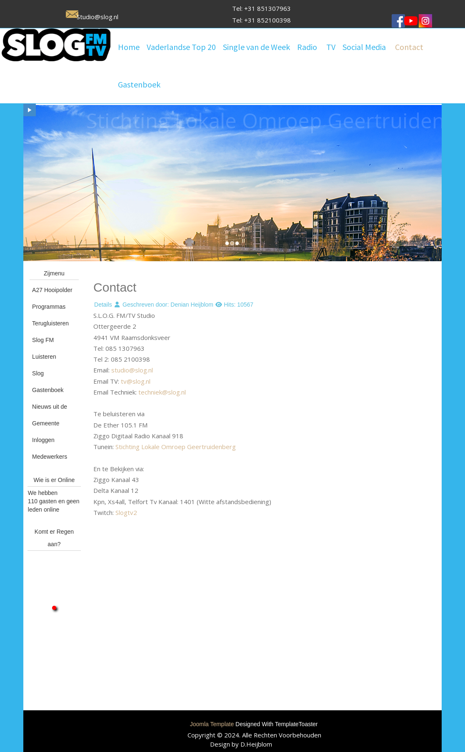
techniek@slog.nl (162, 392)
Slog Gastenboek (48, 381)
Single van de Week (256, 47)
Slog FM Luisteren (44, 348)
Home (129, 47)
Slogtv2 (126, 512)
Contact (409, 47)
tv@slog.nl (135, 381)
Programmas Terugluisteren (50, 315)
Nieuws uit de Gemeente (49, 415)
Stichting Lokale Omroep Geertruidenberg (175, 446)
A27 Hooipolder (52, 290)
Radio (307, 47)
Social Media (364, 47)
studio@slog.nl (132, 370)
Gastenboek (139, 84)
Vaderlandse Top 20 (181, 47)
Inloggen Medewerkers (49, 448)
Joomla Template (212, 724)
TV (330, 47)
